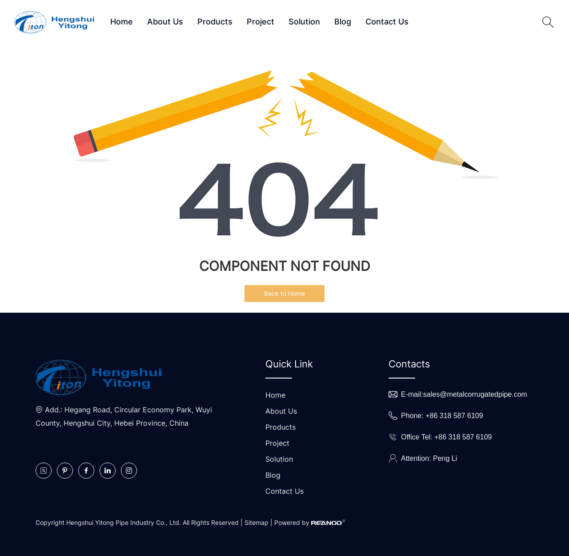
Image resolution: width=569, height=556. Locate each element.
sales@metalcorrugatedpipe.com (475, 394)
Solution (304, 21)
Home (121, 21)
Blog (342, 21)
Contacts (409, 364)
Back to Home (284, 293)
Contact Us (387, 21)
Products (214, 21)
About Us (165, 21)
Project (260, 21)
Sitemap (256, 522)
